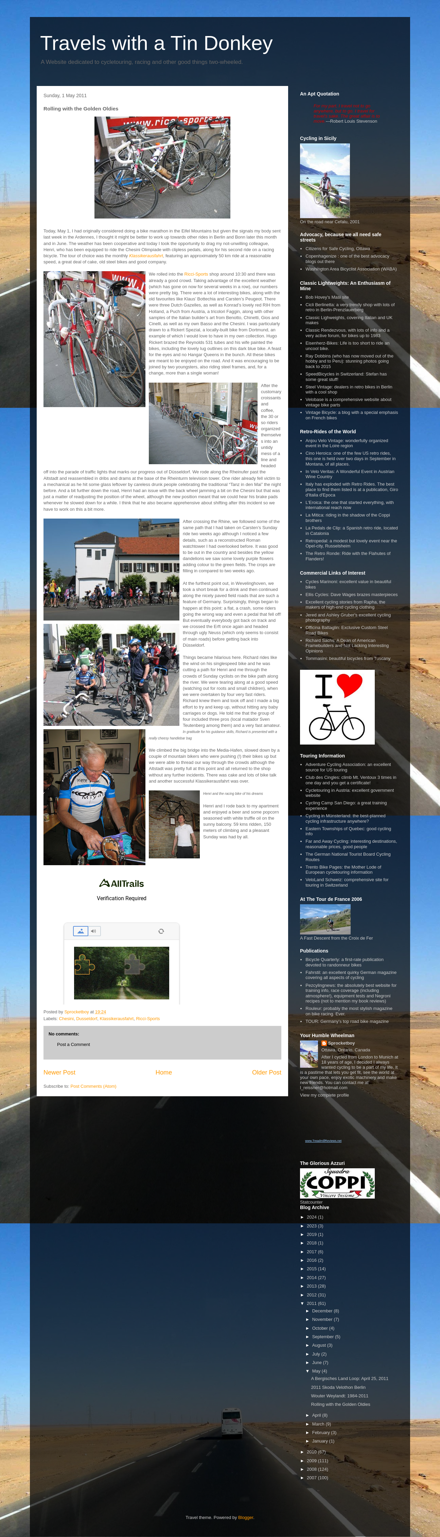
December (323, 1310)
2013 (312, 1286)
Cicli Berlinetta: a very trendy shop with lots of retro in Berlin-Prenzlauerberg (349, 307)
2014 (312, 1277)
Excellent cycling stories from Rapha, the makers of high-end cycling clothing (345, 604)
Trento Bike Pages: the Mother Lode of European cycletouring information (343, 869)
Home (164, 1072)
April (317, 1415)
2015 (312, 1268)
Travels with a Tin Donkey (156, 43)
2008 (312, 1469)
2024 (312, 1217)
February (321, 1432)
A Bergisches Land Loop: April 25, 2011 (349, 1378)
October (320, 1328)
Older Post (266, 1072)
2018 (312, 1242)
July (316, 1354)
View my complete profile (324, 1095)
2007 (312, 1477)
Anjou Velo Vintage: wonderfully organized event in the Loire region (346, 443)
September (323, 1336)
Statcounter (311, 1202)
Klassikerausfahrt (117, 1018)
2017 (312, 1251)
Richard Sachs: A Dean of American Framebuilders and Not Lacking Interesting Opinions (347, 645)
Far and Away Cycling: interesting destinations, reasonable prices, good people (351, 844)
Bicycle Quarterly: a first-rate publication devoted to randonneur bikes (344, 962)
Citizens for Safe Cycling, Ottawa (337, 248)
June (317, 1362)
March (319, 1424)
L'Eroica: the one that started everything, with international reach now (349, 505)
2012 (312, 1294)
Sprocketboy (341, 1043)
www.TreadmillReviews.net (323, 1140)
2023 (312, 1225)
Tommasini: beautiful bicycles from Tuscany (347, 658)
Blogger (245, 1517)
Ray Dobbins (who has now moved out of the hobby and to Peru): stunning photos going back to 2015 (349, 361)
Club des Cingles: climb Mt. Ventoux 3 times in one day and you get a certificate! (350, 780)
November (323, 1319)
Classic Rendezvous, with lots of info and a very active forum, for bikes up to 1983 (347, 333)
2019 (312, 1234)
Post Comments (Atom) (94, 1086)
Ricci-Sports (196, 274)
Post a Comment (73, 1044)
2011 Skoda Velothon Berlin (338, 1387)
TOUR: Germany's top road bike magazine (347, 1021)
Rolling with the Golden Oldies (340, 1404)
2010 (312, 1451)
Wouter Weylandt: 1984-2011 (339, 1395)
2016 (312, 1260)
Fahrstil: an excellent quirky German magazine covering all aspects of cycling (351, 975)
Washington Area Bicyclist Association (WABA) (351, 269)
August (319, 1345)
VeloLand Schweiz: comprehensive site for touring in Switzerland (346, 882)
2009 (312, 1460)
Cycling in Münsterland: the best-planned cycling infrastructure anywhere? (345, 818)
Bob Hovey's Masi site (327, 297)
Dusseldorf (86, 1018)
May (317, 1371)
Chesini (66, 1018)
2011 (312, 1303)
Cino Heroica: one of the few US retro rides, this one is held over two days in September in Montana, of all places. (350, 458)
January (320, 1441)
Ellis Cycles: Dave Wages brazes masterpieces (351, 594)
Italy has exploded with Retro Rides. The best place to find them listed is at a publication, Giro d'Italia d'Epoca (351, 489)
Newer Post (59, 1072)
